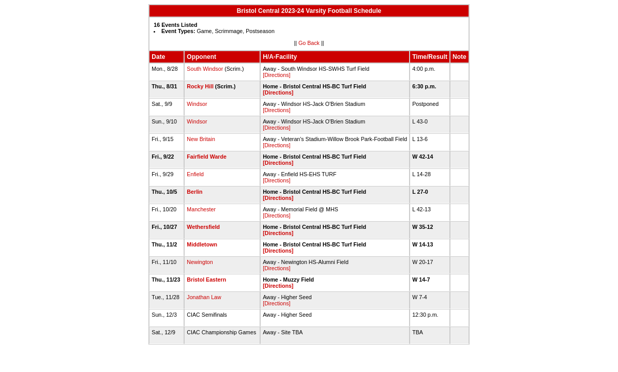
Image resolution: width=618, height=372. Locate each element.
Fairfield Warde (207, 156)
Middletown (202, 244)
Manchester (201, 209)
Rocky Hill (200, 86)
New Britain (201, 139)
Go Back (309, 43)
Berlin (194, 192)
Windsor (197, 104)
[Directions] (276, 75)
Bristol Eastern (206, 279)
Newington (200, 262)
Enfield (195, 174)
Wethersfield (203, 227)
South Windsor (205, 69)
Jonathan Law (204, 297)
